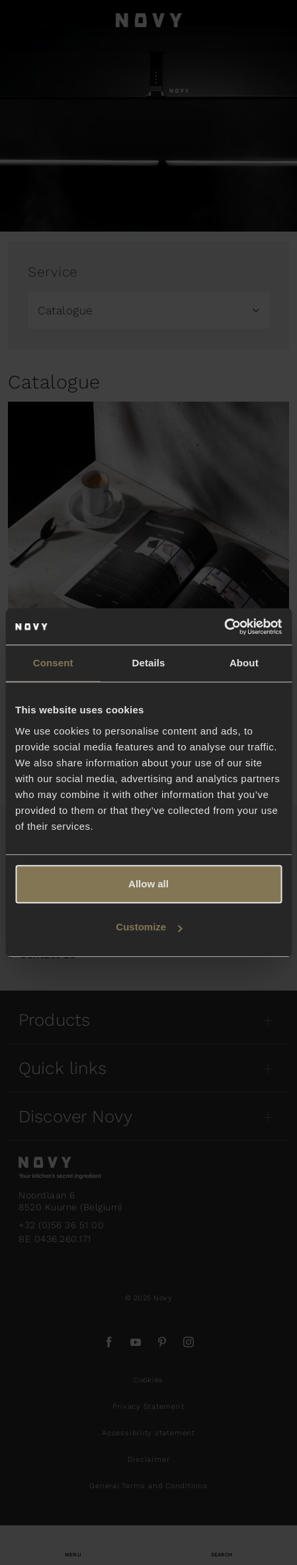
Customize (149, 926)
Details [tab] (148, 662)
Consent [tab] (53, 662)
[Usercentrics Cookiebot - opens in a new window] (224, 626)
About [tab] (244, 662)
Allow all (148, 883)
